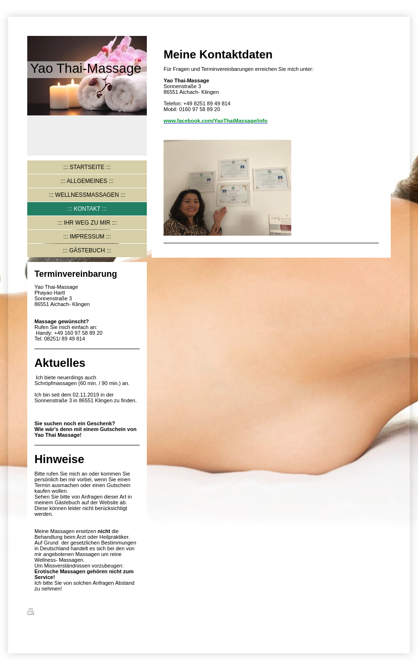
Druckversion (49, 613)
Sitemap (85, 613)
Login (383, 611)
